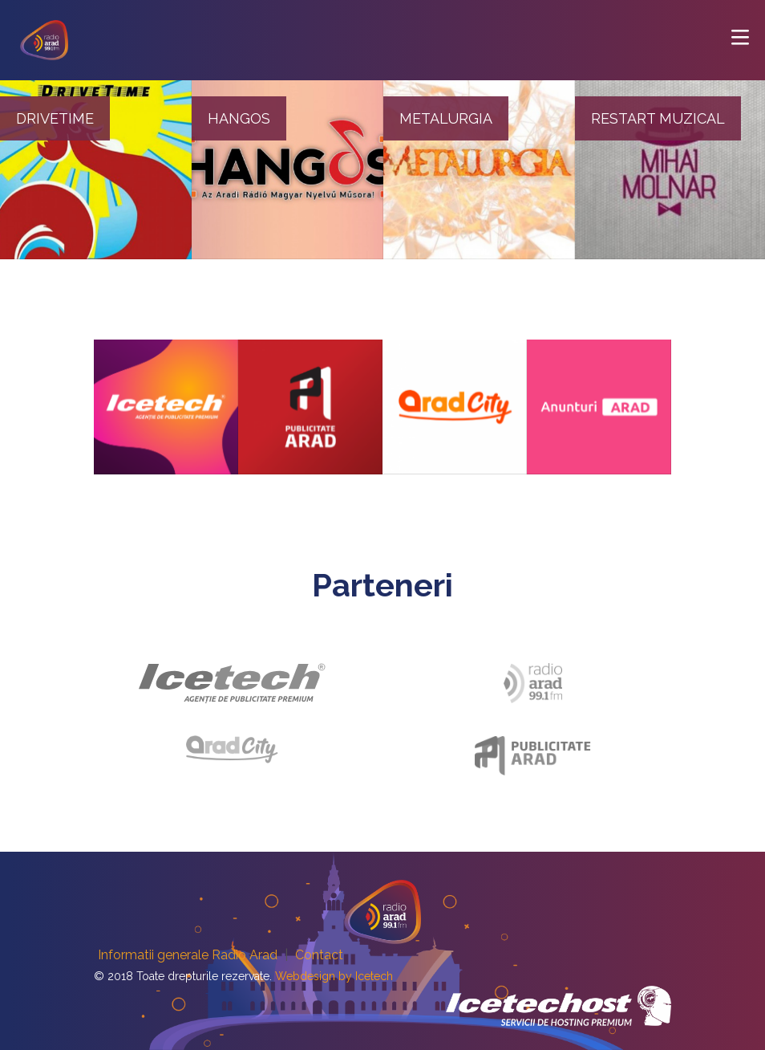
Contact (319, 954)
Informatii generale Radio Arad (187, 954)
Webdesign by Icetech (334, 976)
